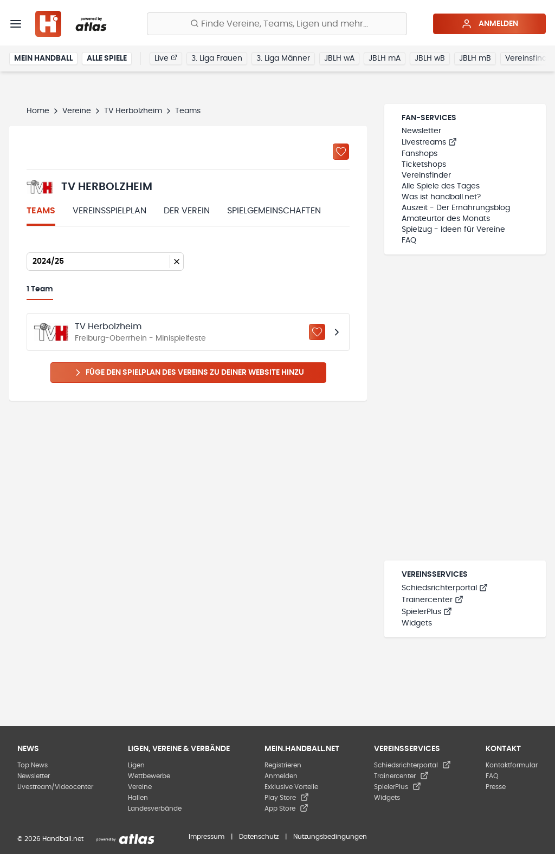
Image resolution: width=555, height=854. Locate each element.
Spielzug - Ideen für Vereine (453, 229)
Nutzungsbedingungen (330, 836)
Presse (496, 787)
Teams (41, 210)
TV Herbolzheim (133, 111)
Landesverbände (155, 808)
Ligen (136, 765)
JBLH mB (475, 58)
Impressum (206, 836)
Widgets (417, 623)
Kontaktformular (512, 765)
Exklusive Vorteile (291, 787)
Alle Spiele (107, 58)
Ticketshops (424, 164)
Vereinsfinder (426, 175)
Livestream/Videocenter (55, 787)
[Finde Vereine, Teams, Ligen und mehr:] (277, 23)
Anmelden (489, 23)
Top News (32, 765)
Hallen (138, 797)
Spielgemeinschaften (274, 210)
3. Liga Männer (283, 58)
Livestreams (429, 142)
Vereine (76, 111)
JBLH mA (385, 58)
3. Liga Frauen (216, 58)
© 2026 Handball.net (50, 839)
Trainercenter (432, 600)
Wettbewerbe (149, 776)
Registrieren (282, 765)
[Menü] (16, 24)
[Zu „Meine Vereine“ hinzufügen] (341, 152)
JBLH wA (339, 58)
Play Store (286, 797)
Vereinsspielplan (109, 210)
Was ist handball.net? (441, 197)
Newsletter (421, 131)
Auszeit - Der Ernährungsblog (456, 208)
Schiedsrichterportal (445, 588)
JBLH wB (430, 58)
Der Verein (187, 210)
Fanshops (419, 154)
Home (38, 111)
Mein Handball (43, 58)
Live (165, 58)
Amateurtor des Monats (446, 219)
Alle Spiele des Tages (441, 186)
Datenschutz (259, 836)
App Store (286, 808)
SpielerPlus (427, 612)
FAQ (409, 240)
